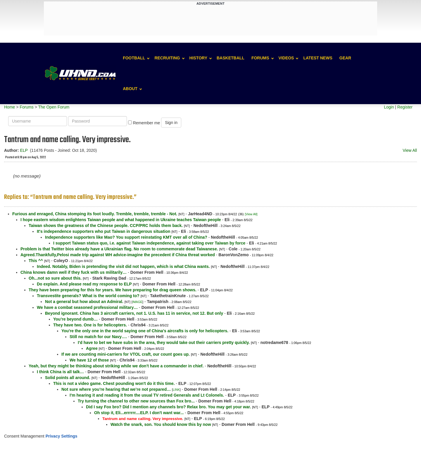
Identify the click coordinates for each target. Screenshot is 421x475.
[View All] (251, 214)
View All (410, 150)
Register (405, 107)
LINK (176, 389)
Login (389, 107)
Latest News (317, 58)
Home (9, 107)
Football (134, 58)
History (198, 58)
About (130, 88)
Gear (345, 58)
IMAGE (137, 302)
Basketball (230, 58)
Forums (260, 58)
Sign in (171, 122)
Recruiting (167, 58)
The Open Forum (53, 107)
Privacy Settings (61, 436)
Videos (286, 58)
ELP (23, 150)
